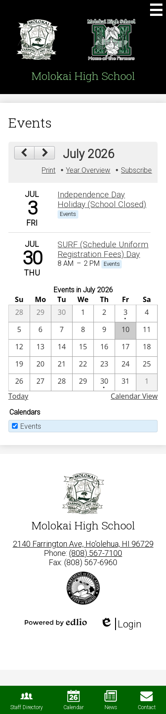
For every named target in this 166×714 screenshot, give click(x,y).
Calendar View (134, 396)
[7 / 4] (147, 313)
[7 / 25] (147, 365)
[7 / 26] (19, 382)
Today (18, 396)
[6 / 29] (40, 313)
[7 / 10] (125, 331)
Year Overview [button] (88, 170)
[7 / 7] (62, 331)
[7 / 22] (83, 365)
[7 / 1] (83, 313)
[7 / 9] (104, 331)
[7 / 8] (83, 331)
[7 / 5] (19, 331)
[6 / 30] (62, 313)
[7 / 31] (125, 382)
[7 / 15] (83, 348)
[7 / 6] (40, 331)
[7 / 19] (19, 365)
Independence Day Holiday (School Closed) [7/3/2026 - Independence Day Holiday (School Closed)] (102, 199)
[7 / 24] (125, 365)
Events (30, 426)
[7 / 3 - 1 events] (125, 313)
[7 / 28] (62, 382)
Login (121, 624)
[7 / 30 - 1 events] (104, 382)
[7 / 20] (40, 365)
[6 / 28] (19, 313)
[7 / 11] (147, 331)
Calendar (73, 700)
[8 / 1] (147, 382)
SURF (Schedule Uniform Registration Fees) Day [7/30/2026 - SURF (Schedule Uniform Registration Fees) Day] (103, 249)
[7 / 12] (19, 348)
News (110, 700)
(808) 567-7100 (95, 553)
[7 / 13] (40, 348)
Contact (147, 700)
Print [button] (48, 170)
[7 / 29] (83, 382)
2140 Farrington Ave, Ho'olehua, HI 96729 (83, 543)
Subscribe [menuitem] (136, 170)
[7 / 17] (125, 348)
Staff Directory (26, 700)
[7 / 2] (104, 313)
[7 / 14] (62, 348)
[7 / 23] (104, 365)
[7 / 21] (62, 365)
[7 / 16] (104, 348)
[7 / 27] (40, 382)
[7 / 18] (147, 348)
